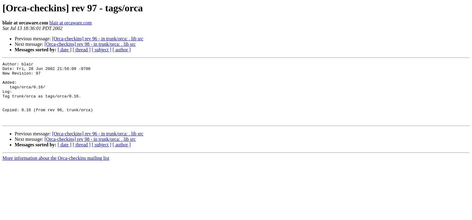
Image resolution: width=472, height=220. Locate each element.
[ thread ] (82, 49)
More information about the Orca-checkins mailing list (55, 170)
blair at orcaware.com (70, 22)
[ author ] (122, 49)
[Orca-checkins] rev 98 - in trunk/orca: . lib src (90, 44)
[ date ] (64, 49)
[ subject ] (101, 49)
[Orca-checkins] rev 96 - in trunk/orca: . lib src (97, 38)
